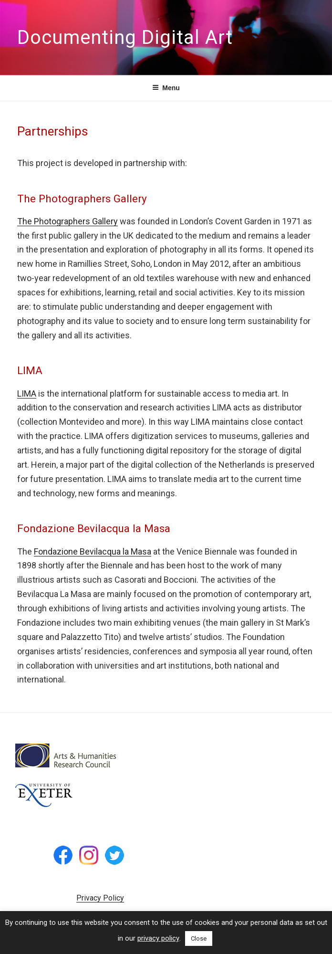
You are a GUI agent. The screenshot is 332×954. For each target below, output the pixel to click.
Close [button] (199, 938)
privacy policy (158, 938)
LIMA (26, 393)
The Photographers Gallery (67, 221)
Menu (166, 88)
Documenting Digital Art (125, 37)
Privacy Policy (100, 897)
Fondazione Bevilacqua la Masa (92, 551)
